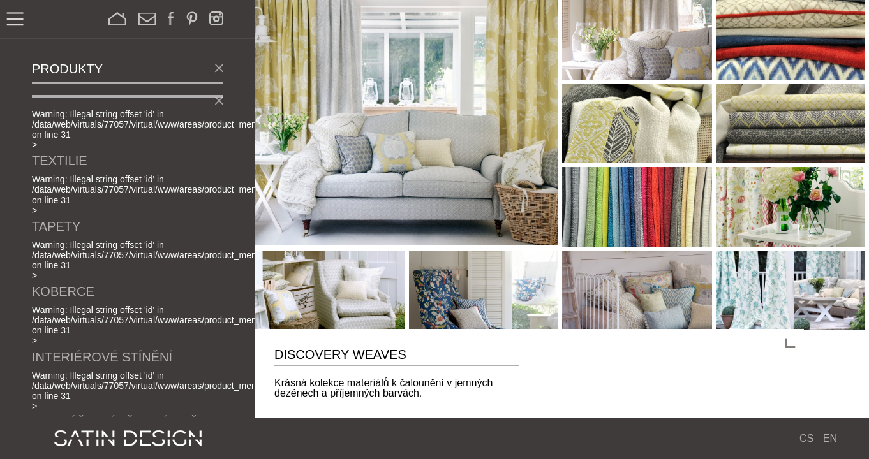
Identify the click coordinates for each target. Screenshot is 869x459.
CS (806, 438)
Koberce (63, 291)
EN (830, 438)
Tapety (56, 226)
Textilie (59, 161)
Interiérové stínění (102, 357)
